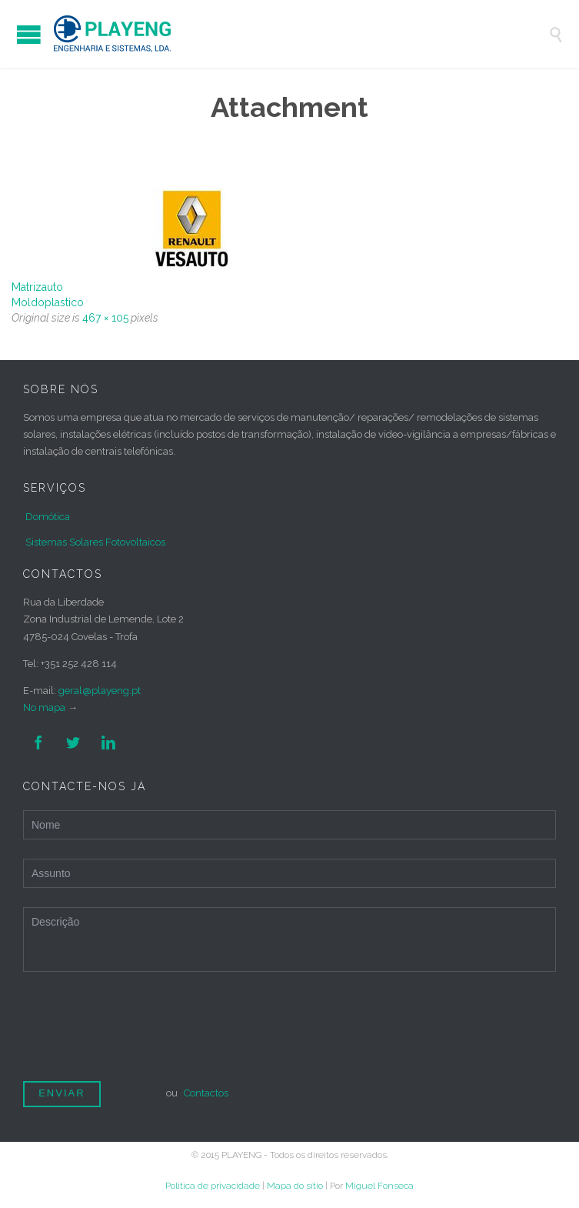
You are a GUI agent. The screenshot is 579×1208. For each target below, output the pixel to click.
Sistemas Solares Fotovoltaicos (95, 542)
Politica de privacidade (212, 1185)
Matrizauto (37, 287)
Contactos (206, 1093)
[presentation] (140, 1033)
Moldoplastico (48, 302)
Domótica (47, 516)
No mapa (44, 707)
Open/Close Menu (29, 34)
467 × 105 (105, 318)
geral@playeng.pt (99, 690)
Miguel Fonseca (379, 1185)
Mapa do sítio (295, 1185)
